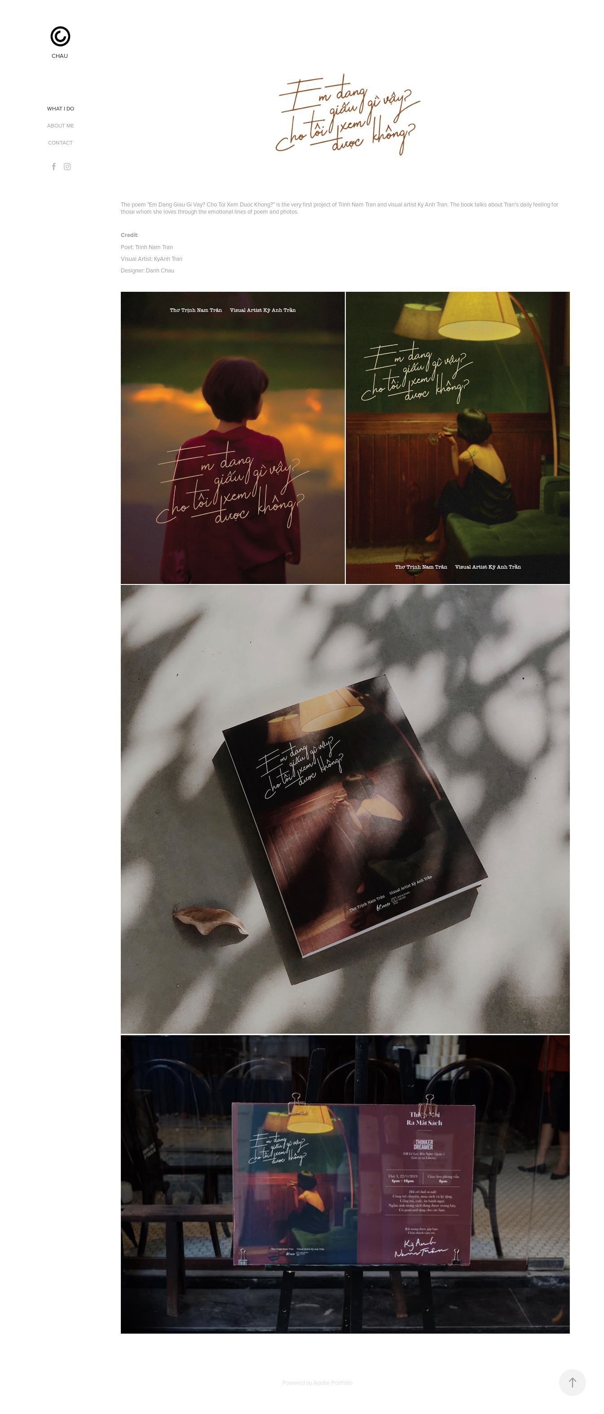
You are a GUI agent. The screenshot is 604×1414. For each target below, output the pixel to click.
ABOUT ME (60, 125)
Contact (60, 142)
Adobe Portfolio (333, 1383)
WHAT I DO (60, 108)
